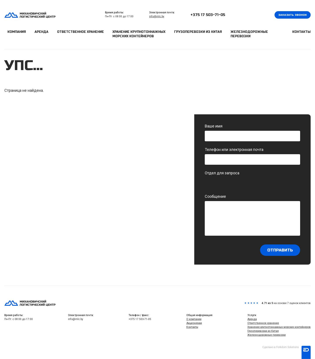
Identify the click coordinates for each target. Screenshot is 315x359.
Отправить (280, 250)
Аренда (41, 32)
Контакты (301, 32)
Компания (16, 32)
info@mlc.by (156, 16)
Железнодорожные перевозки (249, 34)
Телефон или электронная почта (252, 156)
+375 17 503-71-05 (208, 15)
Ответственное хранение (80, 32)
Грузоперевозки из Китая (198, 32)
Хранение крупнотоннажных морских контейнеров (138, 34)
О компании (193, 319)
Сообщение (252, 215)
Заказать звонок (292, 14)
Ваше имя (252, 132)
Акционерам (194, 323)
